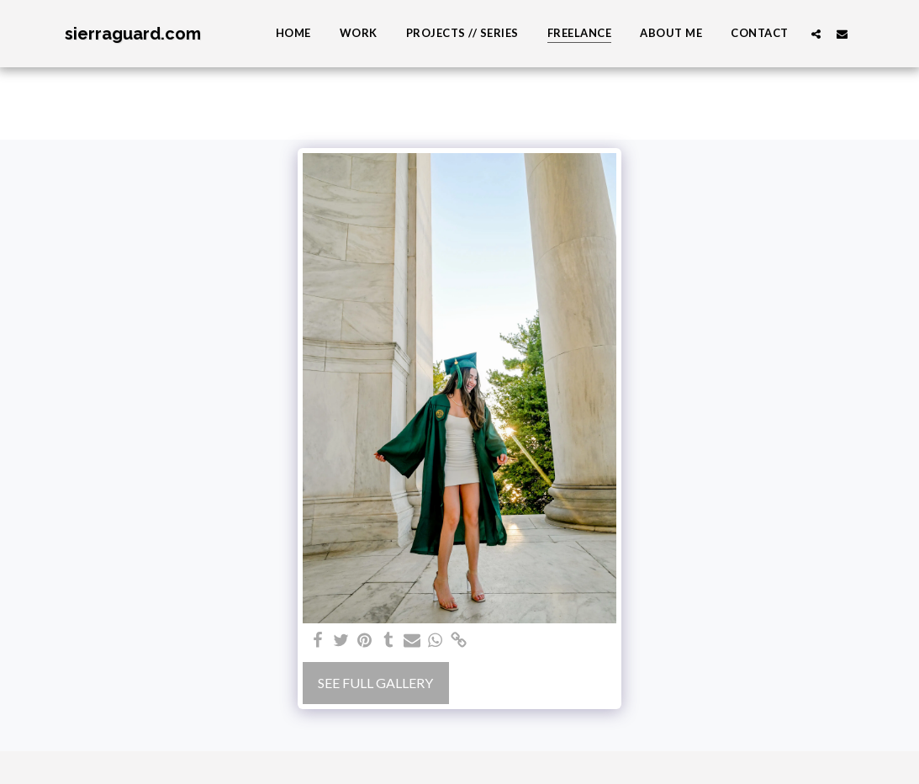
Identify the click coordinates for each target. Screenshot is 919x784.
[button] (816, 34)
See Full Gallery (375, 683)
